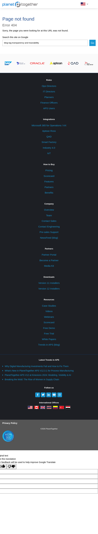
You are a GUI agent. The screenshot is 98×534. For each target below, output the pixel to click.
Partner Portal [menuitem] (49, 254)
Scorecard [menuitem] (49, 176)
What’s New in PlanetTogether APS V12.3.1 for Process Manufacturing (39, 370)
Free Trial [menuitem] (49, 333)
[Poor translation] (11, 466)
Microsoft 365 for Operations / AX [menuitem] (49, 125)
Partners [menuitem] (49, 187)
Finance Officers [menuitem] (49, 102)
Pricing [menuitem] (49, 170)
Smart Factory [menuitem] (49, 142)
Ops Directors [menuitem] (49, 86)
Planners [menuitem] (49, 97)
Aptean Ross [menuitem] (49, 131)
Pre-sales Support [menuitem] (48, 232)
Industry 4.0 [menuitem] (49, 147)
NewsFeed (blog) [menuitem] (49, 237)
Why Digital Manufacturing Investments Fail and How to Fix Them (37, 366)
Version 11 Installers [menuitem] (49, 283)
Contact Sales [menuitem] (49, 221)
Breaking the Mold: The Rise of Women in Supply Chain (32, 379)
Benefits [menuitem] (49, 192)
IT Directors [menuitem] (49, 91)
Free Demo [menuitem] (49, 328)
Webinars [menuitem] (49, 317)
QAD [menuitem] (49, 136)
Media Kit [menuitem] (49, 265)
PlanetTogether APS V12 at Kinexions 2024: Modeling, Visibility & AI (38, 375)
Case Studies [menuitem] (49, 305)
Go (92, 43)
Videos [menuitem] (49, 311)
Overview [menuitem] (49, 209)
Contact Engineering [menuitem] (49, 226)
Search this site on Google (15, 37)
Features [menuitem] (49, 181)
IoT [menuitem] (49, 153)
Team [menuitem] (49, 215)
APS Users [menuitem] (49, 108)
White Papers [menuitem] (49, 339)
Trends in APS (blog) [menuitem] (49, 344)
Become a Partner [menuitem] (49, 260)
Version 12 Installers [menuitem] (49, 288)
